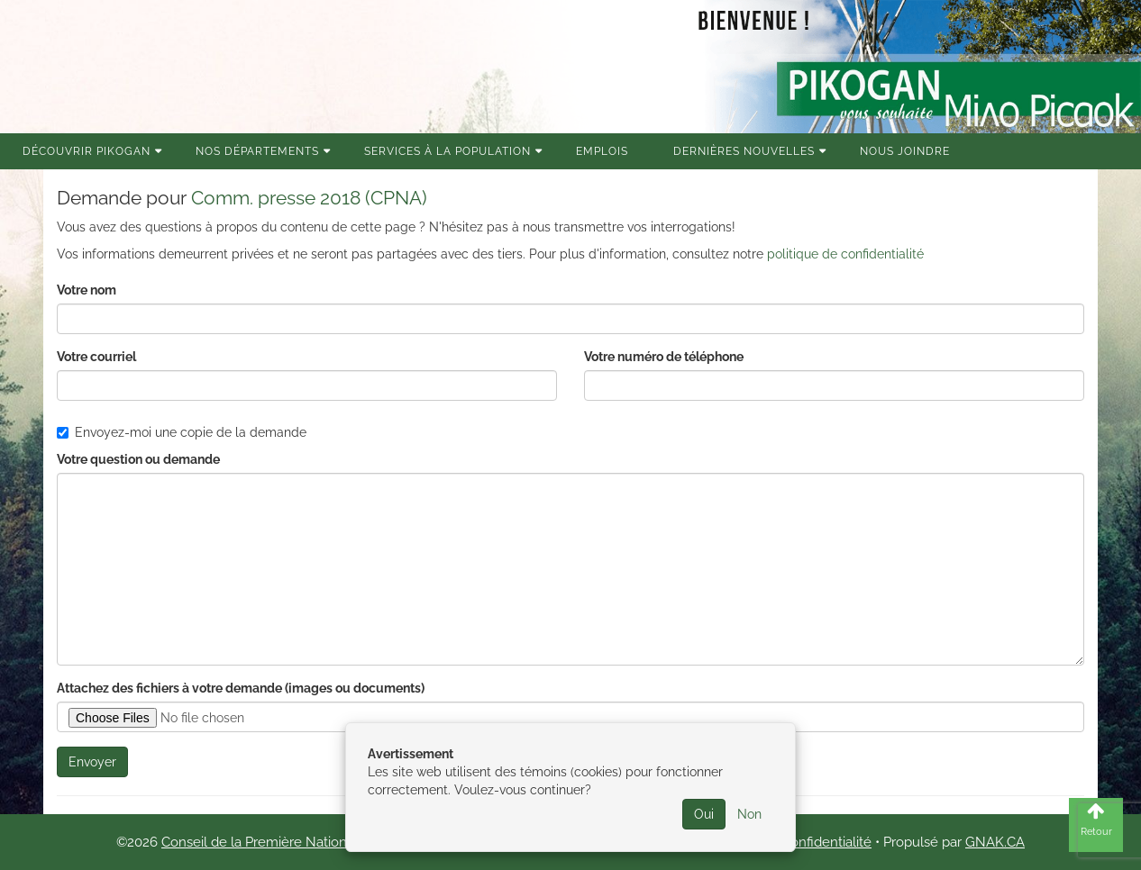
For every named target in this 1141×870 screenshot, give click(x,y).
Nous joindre (905, 151)
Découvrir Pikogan (87, 151)
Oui (704, 814)
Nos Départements (257, 151)
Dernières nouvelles (744, 151)
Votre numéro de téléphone (664, 356)
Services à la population (447, 151)
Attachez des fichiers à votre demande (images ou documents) (240, 688)
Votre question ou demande (138, 459)
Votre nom (86, 290)
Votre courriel (96, 356)
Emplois (602, 151)
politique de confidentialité (845, 254)
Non (749, 814)
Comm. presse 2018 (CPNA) (309, 197)
